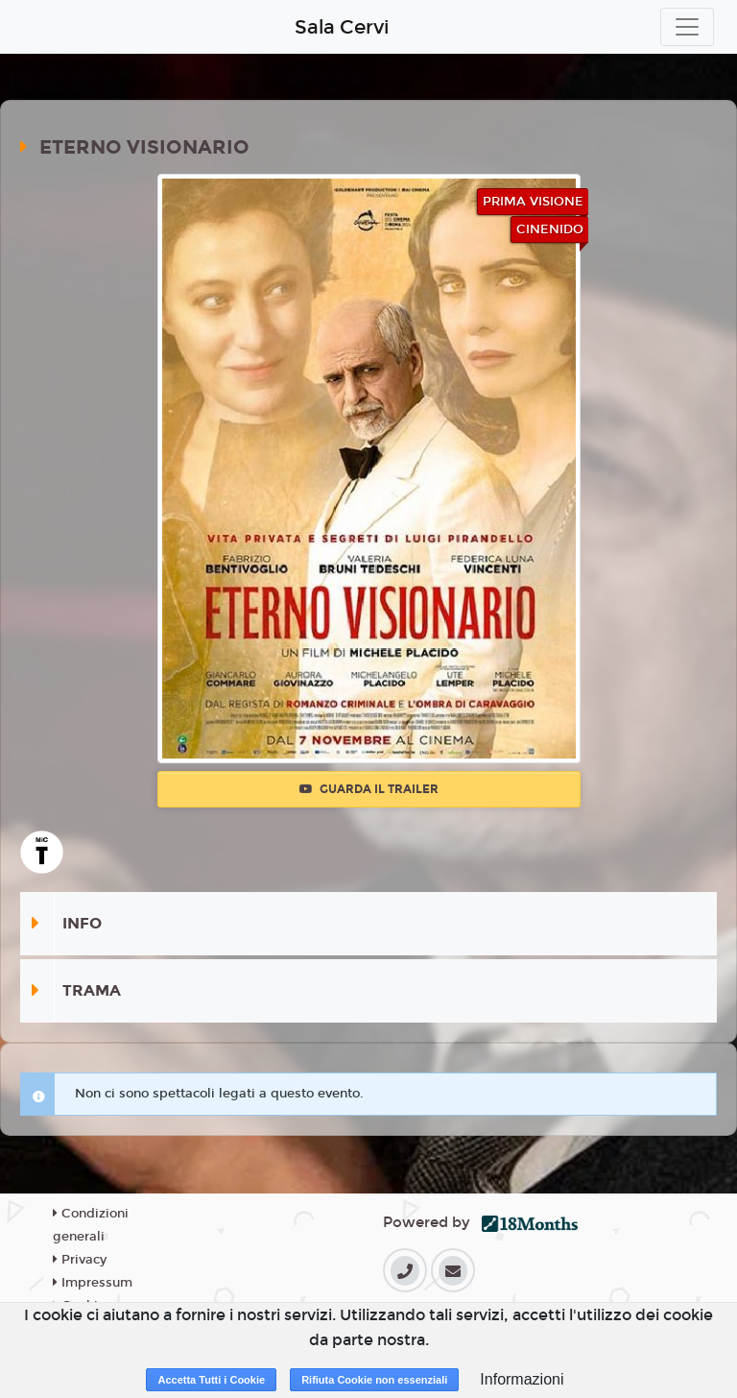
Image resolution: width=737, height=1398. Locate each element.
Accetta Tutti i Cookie (211, 1380)
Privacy (80, 1259)
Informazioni (521, 1379)
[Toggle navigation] (687, 27)
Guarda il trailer (369, 789)
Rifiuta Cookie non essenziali (374, 1380)
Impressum (92, 1282)
